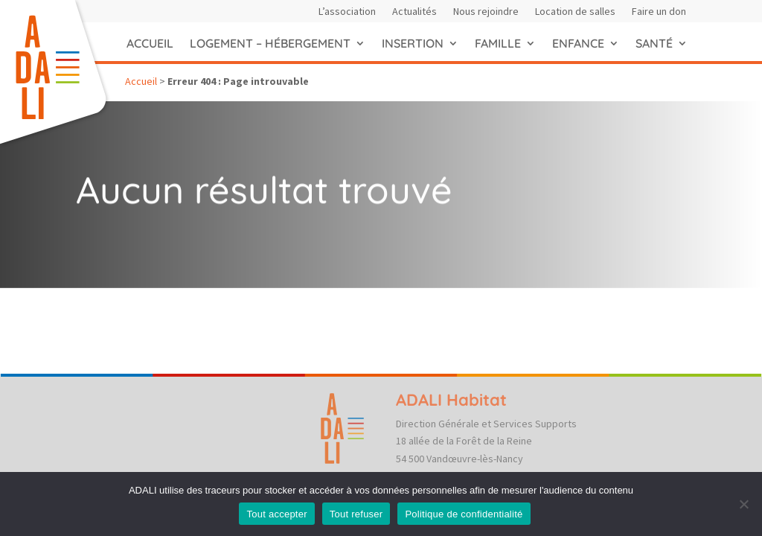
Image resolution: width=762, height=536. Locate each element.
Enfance (578, 43)
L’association (347, 12)
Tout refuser (356, 514)
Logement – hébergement (270, 43)
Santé (654, 43)
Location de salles (575, 12)
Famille (498, 43)
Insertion (413, 43)
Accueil (150, 43)
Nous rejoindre (486, 12)
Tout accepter (276, 514)
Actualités (414, 12)
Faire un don (659, 12)
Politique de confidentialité (463, 514)
